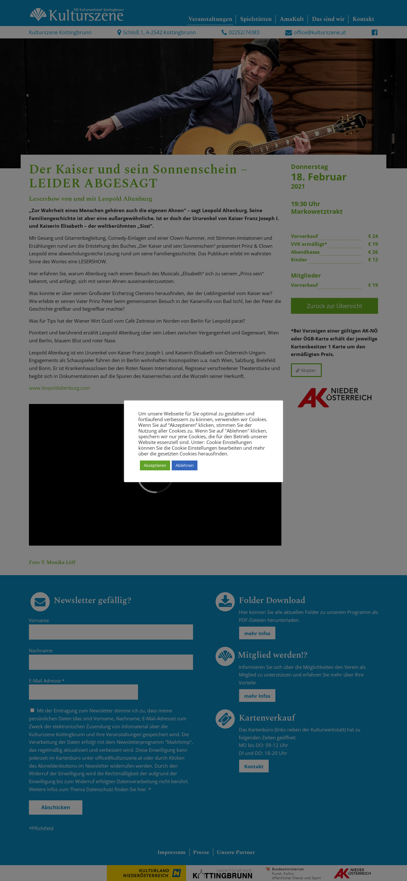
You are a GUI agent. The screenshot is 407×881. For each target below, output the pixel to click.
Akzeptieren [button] (155, 465)
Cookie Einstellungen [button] (229, 442)
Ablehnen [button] (185, 465)
